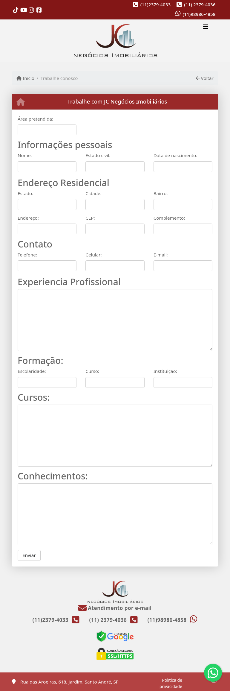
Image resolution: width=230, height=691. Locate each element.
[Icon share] (16, 10)
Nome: (25, 155)
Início (25, 78)
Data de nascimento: (175, 155)
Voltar (205, 78)
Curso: (92, 371)
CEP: (90, 218)
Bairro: (161, 193)
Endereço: (28, 218)
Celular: (93, 255)
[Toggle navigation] (206, 27)
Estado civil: (97, 155)
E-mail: (161, 255)
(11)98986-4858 (199, 14)
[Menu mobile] (115, 41)
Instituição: (165, 371)
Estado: (25, 193)
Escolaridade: (32, 371)
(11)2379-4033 (155, 4)
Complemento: (169, 218)
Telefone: (27, 255)
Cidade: (93, 193)
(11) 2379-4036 (199, 4)
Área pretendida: (35, 119)
